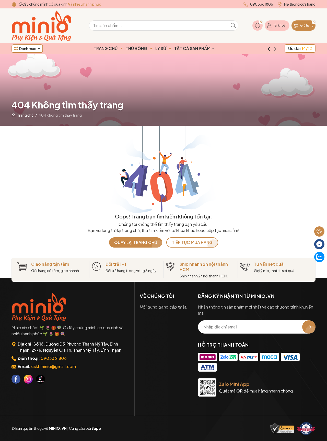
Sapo (96, 428)
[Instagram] (28, 379)
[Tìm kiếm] (233, 25)
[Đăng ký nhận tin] (309, 327)
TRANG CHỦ (115, 48)
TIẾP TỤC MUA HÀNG (192, 242)
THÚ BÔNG (146, 48)
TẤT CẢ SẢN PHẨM (204, 48)
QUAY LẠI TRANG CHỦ (135, 242)
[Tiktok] (40, 379)
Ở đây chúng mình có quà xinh (60, 4)
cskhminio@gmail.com (53, 366)
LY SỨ (170, 48)
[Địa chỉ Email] (257, 327)
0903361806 (54, 358)
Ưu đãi (300, 48)
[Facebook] (15, 379)
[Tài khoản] (277, 25)
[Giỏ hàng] (303, 25)
